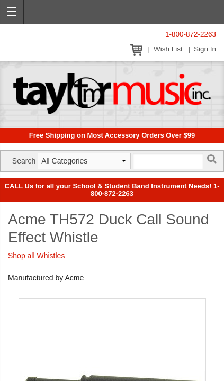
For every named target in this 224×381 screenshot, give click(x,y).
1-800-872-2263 (190, 34)
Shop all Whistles (36, 255)
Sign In (205, 49)
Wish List (168, 49)
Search (23, 161)
